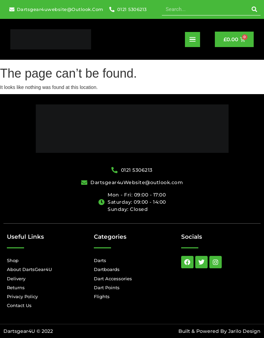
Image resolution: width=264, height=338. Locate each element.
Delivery (16, 278)
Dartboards (107, 269)
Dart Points (107, 287)
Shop (13, 260)
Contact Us (19, 305)
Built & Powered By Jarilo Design (219, 331)
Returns (16, 287)
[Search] (255, 9)
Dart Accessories (113, 278)
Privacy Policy (22, 296)
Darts (100, 260)
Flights (102, 296)
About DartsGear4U (29, 269)
